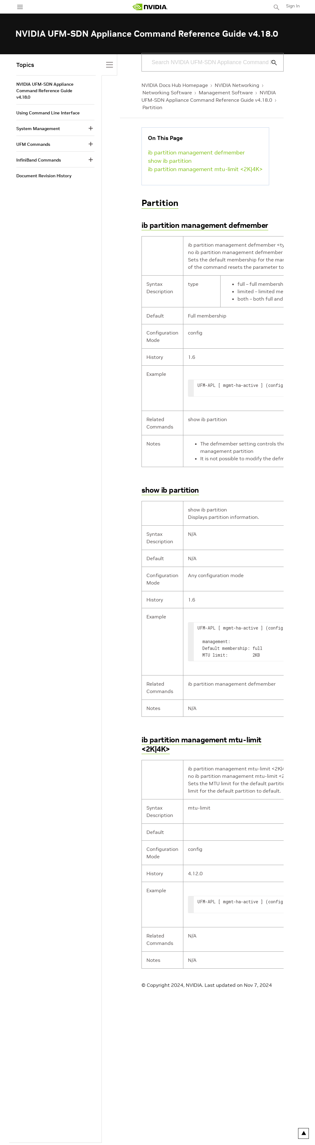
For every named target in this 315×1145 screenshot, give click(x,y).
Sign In (293, 6)
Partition (152, 107)
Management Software (226, 92)
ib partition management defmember (196, 152)
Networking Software (167, 92)
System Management (38, 128)
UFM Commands (33, 144)
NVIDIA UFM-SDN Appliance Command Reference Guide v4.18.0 (45, 90)
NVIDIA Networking (237, 85)
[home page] (150, 7)
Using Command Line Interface (48, 113)
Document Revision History (43, 176)
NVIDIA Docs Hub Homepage (175, 85)
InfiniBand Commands (38, 160)
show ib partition (170, 160)
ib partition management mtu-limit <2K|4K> (205, 169)
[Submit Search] (270, 62)
